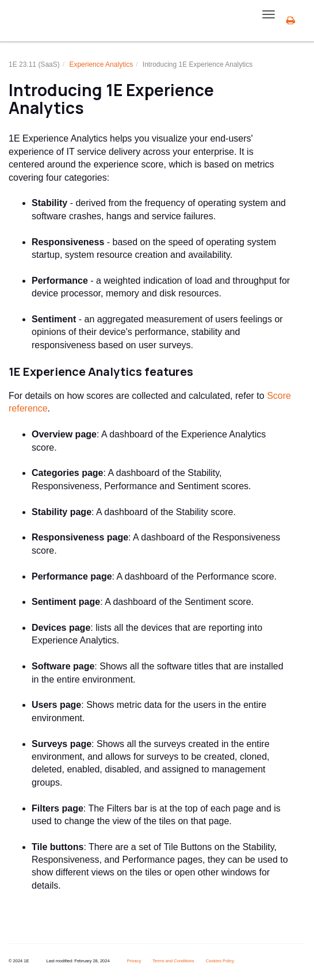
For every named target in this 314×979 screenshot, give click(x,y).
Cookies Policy (220, 960)
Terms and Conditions (173, 960)
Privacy (134, 960)
